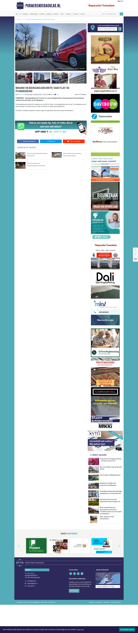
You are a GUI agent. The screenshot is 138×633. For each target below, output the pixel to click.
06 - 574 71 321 (58, 131)
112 (20, 14)
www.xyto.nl (31, 586)
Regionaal (49, 14)
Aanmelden (74, 591)
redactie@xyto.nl (32, 583)
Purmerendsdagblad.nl (43, 5)
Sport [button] (62, 14)
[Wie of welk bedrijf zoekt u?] (107, 29)
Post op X (51, 141)
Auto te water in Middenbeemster (110, 475)
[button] (16, 78)
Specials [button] (55, 14)
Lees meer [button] (80, 629)
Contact (82, 14)
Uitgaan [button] (68, 14)
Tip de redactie (73, 141)
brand (52, 94)
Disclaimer (106, 602)
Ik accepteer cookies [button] (127, 629)
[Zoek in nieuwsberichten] (110, 13)
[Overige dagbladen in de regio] (108, 586)
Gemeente (42, 14)
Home (18, 19)
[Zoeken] (121, 13)
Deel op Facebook (27, 141)
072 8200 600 (31, 581)
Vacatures (76, 14)
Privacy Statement (116, 602)
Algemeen (25, 14)
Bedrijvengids (33, 14)
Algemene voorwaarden (95, 602)
